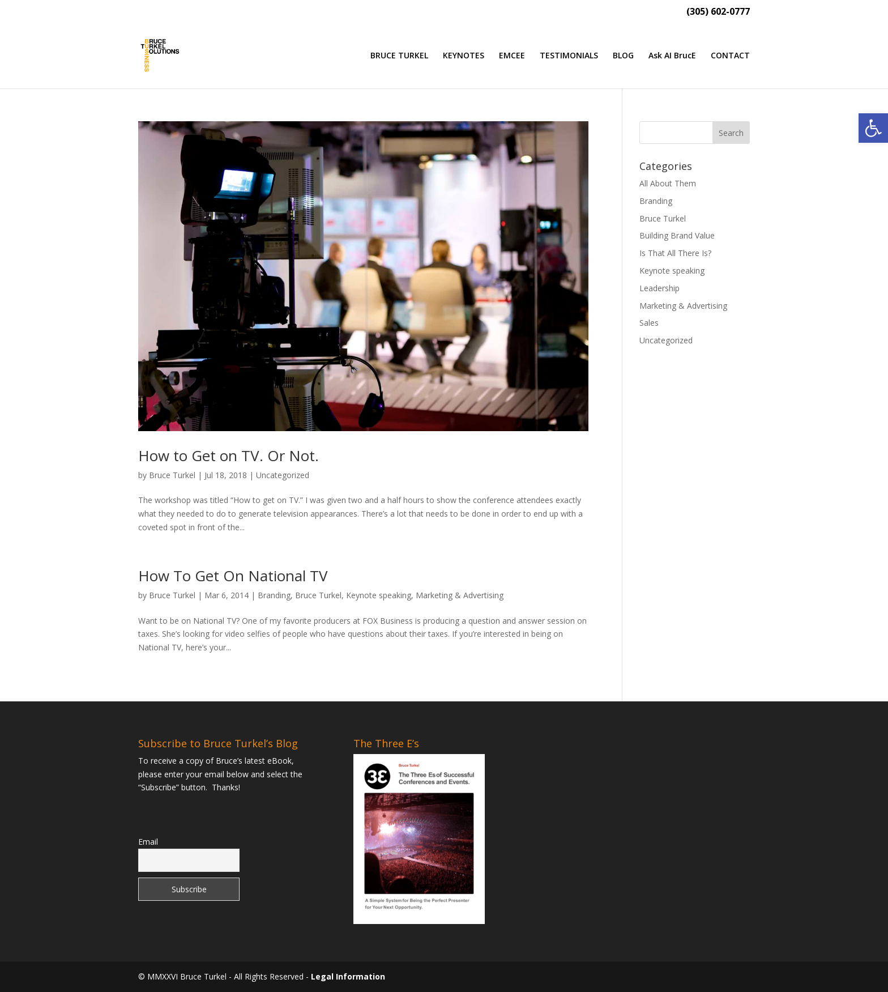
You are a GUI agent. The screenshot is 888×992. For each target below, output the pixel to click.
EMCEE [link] (512, 56)
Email (148, 841)
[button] (731, 132)
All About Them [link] (667, 183)
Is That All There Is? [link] (675, 253)
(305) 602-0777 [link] (718, 12)
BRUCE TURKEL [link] (399, 56)
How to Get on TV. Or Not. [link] (228, 455)
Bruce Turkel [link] (172, 475)
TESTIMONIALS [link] (569, 56)
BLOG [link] (623, 56)
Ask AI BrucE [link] (672, 56)
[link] (873, 128)
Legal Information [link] (348, 976)
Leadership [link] (659, 288)
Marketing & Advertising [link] (459, 595)
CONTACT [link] (730, 56)
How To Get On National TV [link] (233, 575)
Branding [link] (274, 595)
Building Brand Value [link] (677, 235)
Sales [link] (649, 322)
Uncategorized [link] (282, 475)
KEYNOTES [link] (463, 56)
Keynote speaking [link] (378, 595)
